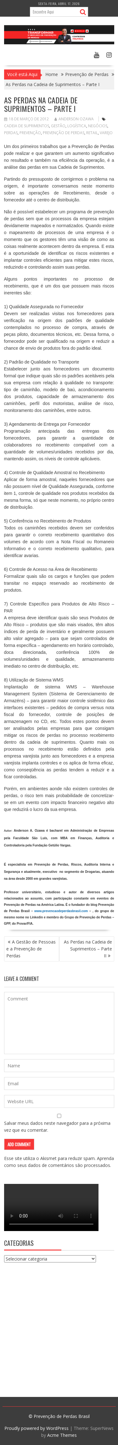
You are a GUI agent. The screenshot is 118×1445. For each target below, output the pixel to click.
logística (76, 126)
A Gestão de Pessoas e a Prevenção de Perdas (31, 949)
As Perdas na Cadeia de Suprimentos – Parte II (88, 949)
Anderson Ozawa (74, 119)
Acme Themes (62, 1435)
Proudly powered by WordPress (36, 1428)
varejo (106, 132)
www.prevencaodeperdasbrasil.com (61, 911)
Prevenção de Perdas (63, 132)
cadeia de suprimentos (26, 126)
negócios (97, 126)
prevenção (30, 132)
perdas (11, 132)
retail (92, 132)
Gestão (58, 126)
